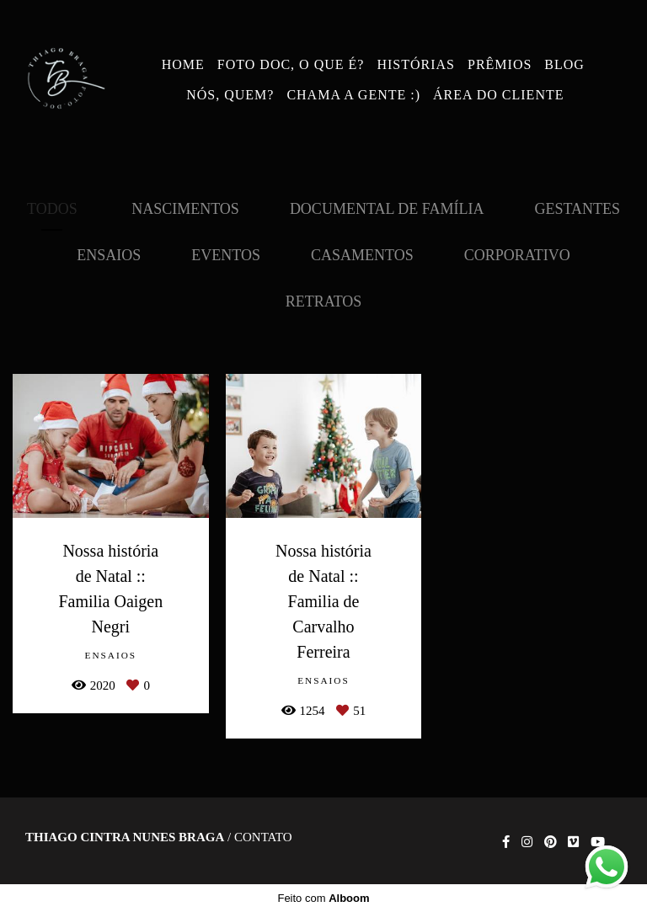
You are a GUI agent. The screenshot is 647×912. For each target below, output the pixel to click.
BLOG (564, 64)
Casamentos (362, 255)
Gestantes (577, 208)
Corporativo (517, 255)
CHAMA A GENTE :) (353, 95)
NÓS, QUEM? (230, 95)
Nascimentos (185, 208)
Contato (263, 837)
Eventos (225, 255)
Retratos (324, 301)
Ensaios (109, 255)
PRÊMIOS (500, 64)
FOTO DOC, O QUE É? (291, 64)
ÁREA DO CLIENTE (498, 95)
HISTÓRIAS (416, 64)
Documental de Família (387, 208)
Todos (52, 208)
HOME (183, 64)
